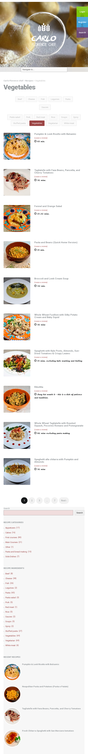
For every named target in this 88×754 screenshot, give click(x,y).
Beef (20, 99)
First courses (13, 537)
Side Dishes (12, 556)
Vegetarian (53, 123)
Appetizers (12, 528)
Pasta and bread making (18, 552)
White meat (69, 123)
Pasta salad (15, 117)
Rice (53, 117)
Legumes (55, 99)
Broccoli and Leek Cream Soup (51, 278)
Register (82, 22)
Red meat (40, 117)
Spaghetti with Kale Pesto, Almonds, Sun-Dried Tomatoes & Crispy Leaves (57, 352)
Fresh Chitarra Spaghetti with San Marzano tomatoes (48, 731)
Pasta (67, 99)
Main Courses (13, 542)
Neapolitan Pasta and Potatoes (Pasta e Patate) (45, 686)
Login (82, 12)
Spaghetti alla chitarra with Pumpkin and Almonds (56, 460)
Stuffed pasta (19, 123)
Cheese (31, 99)
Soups (64, 117)
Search (82, 32)
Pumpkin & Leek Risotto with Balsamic (55, 134)
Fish (43, 99)
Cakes (10, 532)
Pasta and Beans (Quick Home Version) (55, 242)
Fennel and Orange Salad (48, 206)
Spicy (75, 117)
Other (9, 547)
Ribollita (38, 387)
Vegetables (37, 123)
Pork (28, 117)
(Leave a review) (40, 138)
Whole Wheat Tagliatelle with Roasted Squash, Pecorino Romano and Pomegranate (58, 424)
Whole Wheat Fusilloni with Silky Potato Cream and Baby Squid (55, 316)
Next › (64, 500)
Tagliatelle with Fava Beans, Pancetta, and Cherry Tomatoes (57, 171)
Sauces (45, 107)
